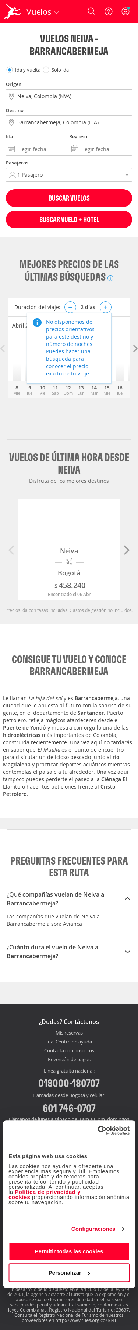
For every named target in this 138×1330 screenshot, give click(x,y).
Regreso (78, 136)
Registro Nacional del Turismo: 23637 (89, 1309)
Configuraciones (93, 1229)
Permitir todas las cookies (69, 1251)
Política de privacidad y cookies (44, 1194)
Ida (9, 136)
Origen (13, 84)
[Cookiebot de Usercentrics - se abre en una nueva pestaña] (98, 1130)
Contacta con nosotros (69, 1051)
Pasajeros (17, 162)
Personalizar (69, 1273)
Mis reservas (69, 1033)
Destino (15, 110)
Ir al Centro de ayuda (69, 1042)
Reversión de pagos (69, 1060)
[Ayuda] (108, 11)
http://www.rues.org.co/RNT (86, 1320)
